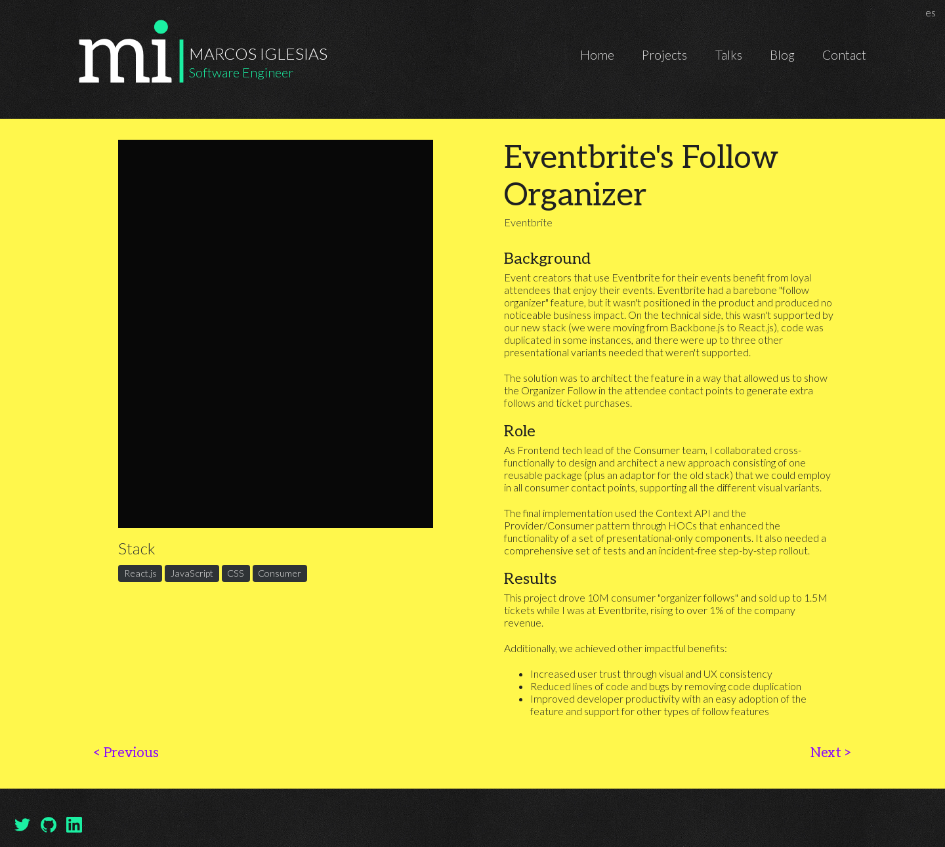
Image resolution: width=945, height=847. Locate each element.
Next (831, 753)
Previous (126, 753)
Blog (782, 54)
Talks (728, 54)
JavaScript (192, 573)
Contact (844, 54)
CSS (235, 573)
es (932, 11)
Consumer (279, 573)
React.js (140, 573)
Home (597, 54)
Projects (664, 54)
